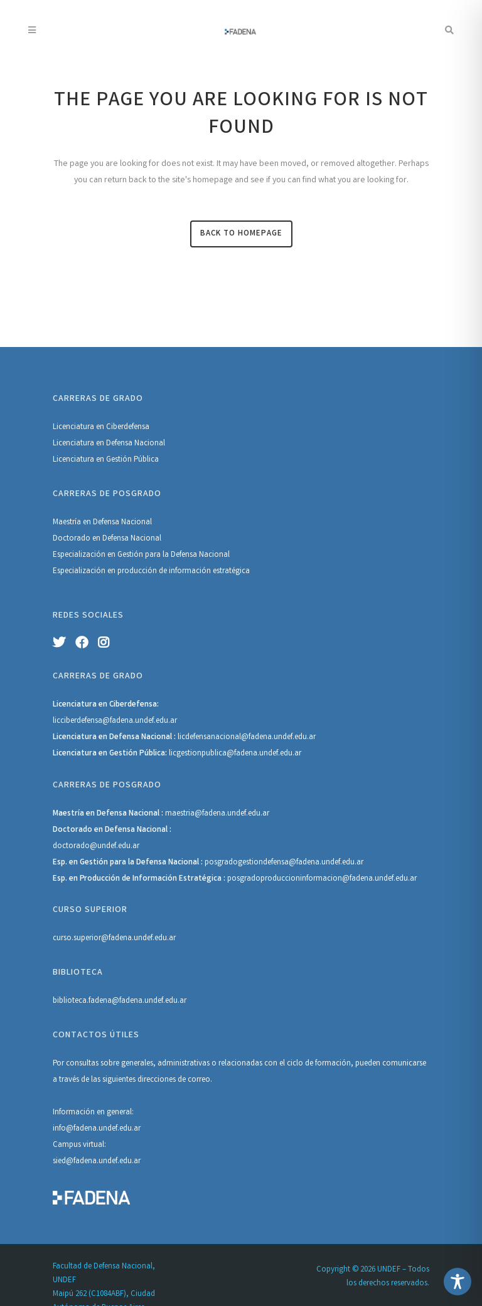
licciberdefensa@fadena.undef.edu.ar (115, 721)
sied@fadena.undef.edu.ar (97, 1162)
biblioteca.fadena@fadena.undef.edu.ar (119, 1001)
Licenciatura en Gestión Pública (106, 460)
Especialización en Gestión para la (112, 555)
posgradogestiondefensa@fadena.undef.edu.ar (284, 863)
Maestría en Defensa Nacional (102, 523)
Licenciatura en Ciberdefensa (101, 427)
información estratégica (209, 572)
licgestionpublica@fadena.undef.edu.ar (235, 754)
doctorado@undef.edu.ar (96, 847)
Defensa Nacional (200, 555)
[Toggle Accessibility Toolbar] (457, 1282)
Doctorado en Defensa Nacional (107, 539)
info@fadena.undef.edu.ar (97, 1129)
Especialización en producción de (111, 572)
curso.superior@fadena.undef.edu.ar (114, 939)
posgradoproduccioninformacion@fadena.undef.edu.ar (322, 879)
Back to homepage (241, 234)
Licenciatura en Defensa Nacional (109, 444)
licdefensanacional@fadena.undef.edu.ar (247, 738)
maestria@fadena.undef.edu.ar (217, 814)
